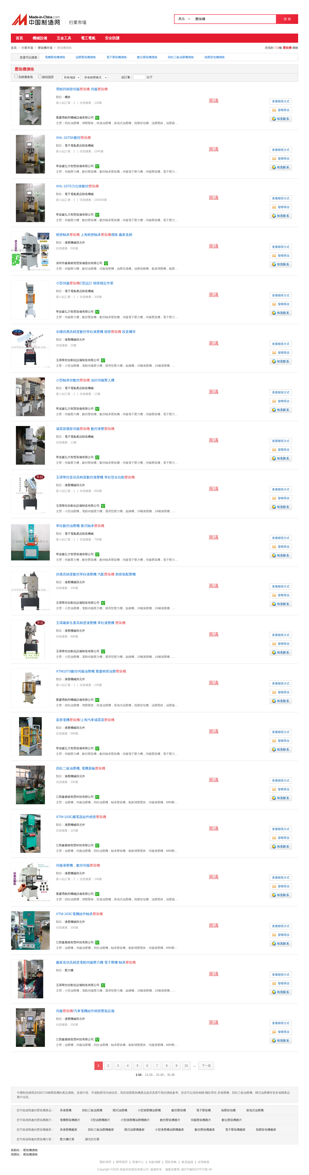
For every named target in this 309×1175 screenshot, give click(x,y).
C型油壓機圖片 (100, 1119)
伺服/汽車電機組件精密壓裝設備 (85, 1011)
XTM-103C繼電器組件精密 (81, 816)
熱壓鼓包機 (228, 1110)
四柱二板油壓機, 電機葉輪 (80, 768)
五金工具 (64, 38)
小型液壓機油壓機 (149, 1110)
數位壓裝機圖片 (232, 1119)
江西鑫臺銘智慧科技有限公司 (75, 796)
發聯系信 (280, 110)
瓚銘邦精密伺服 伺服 (82, 89)
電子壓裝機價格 (116, 57)
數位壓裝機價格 (147, 57)
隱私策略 (171, 1161)
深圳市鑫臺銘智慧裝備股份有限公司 (79, 263)
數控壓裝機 (178, 1110)
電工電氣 (88, 38)
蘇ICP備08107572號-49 (196, 1169)
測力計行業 (92, 1139)
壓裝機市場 (45, 47)
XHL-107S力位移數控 (77, 186)
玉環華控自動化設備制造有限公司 (77, 360)
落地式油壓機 (255, 1110)
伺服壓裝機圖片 (201, 1119)
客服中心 (138, 1161)
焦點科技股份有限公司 (134, 1169)
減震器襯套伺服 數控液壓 (85, 428)
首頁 (19, 38)
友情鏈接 (203, 1161)
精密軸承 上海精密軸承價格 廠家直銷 (94, 234)
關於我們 (105, 1161)
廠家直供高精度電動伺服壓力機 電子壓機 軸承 (96, 962)
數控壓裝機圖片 (170, 1119)
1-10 (138, 1074)
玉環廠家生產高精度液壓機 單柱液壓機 (91, 622)
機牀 (67, 96)
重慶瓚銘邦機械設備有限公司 (75, 117)
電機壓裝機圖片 (70, 1119)
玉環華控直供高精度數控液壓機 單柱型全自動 (95, 477)
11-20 (149, 1074)
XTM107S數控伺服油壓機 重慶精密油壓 (91, 671)
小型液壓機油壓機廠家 (169, 1129)
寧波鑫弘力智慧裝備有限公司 (75, 166)
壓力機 (69, 970)
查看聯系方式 (280, 101)
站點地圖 (154, 1161)
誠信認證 (46, 76)
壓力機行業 (67, 1139)
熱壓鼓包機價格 (214, 57)
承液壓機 (65, 1110)
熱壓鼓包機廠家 (266, 1129)
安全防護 (112, 38)
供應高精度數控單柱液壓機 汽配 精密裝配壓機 (96, 574)
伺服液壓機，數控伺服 (78, 865)
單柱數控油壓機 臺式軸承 (80, 525)
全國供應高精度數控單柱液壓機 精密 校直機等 (96, 331)
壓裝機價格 (30, 1150)
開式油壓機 (120, 1110)
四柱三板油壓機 (92, 1110)
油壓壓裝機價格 (86, 57)
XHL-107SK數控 (73, 137)
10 (186, 1065)
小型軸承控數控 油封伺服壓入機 (85, 380)
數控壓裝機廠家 (205, 1129)
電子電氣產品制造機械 (79, 145)
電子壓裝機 (203, 1110)
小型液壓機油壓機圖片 (135, 1119)
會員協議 (187, 1161)
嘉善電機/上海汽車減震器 (85, 719)
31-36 (171, 1074)
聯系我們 (121, 1161)
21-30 (160, 1074)
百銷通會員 (23, 76)
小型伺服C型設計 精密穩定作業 (84, 283)
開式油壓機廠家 (134, 1129)
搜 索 (287, 19)
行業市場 (77, 22)
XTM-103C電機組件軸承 (79, 914)
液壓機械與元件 (75, 242)
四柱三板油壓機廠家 (101, 1129)
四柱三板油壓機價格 (181, 57)
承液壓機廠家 (68, 1129)
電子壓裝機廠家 (235, 1129)
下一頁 (206, 1065)
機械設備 (40, 38)
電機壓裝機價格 (55, 57)
